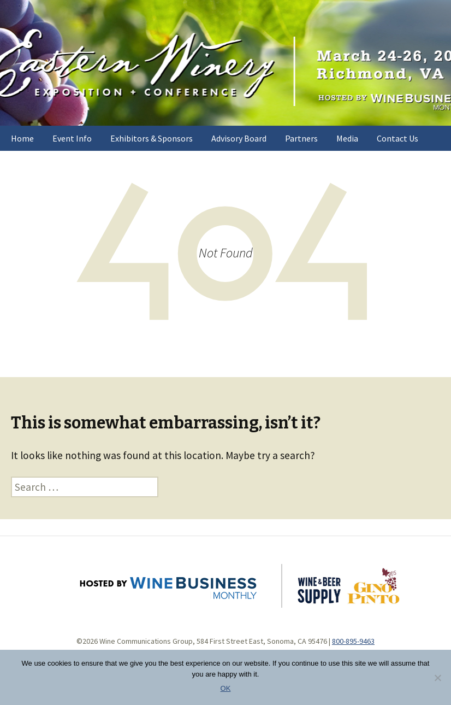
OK (226, 688)
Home (22, 138)
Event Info (72, 138)
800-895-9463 (353, 641)
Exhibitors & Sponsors (151, 138)
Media (347, 138)
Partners (301, 138)
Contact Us (397, 138)
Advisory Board (238, 138)
